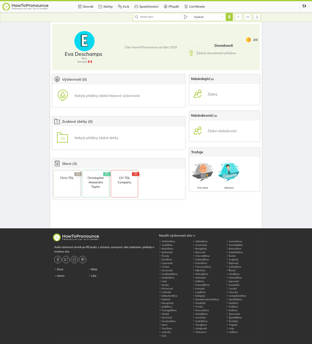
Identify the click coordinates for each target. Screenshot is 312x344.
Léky (92, 275)
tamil (163, 324)
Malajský (199, 295)
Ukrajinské (200, 328)
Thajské (231, 324)
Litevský (232, 292)
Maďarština (166, 277)
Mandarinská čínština (206, 299)
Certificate (194, 6)
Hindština (232, 273)
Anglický (232, 259)
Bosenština (233, 248)
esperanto (166, 263)
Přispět (170, 6)
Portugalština (168, 310)
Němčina (199, 270)
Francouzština (202, 266)
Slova (58, 269)
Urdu (230, 328)
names (59, 275)
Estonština (200, 263)
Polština (232, 306)
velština (231, 332)
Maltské (164, 299)
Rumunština (201, 310)
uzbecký (165, 332)
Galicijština (233, 266)
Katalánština (234, 252)
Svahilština (200, 321)
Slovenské (233, 313)
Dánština (165, 259)
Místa (92, 269)
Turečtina (165, 328)
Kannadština (201, 284)
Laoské (231, 288)
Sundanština (167, 321)
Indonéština (234, 277)
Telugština (200, 324)
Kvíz (123, 6)
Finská (164, 266)
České (231, 255)
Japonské (232, 281)
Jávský (164, 284)
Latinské (165, 292)
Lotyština (199, 292)
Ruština (231, 310)
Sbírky (105, 6)
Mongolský (166, 303)
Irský (163, 281)
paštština (165, 306)
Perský (198, 306)
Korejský (199, 288)
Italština (198, 281)
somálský (199, 317)
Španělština (234, 317)
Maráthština (234, 299)
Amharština (234, 241)
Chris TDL (67, 178)
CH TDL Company (124, 180)
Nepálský (199, 303)
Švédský (232, 321)
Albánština (200, 241)
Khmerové (166, 288)
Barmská (199, 252)
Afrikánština (167, 241)
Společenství (145, 6)
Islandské (199, 277)
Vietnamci (200, 332)
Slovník (85, 6)
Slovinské (165, 317)
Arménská (200, 244)
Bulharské (166, 252)
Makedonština (168, 295)
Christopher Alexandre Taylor (95, 182)
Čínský (164, 255)
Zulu (162, 335)
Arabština (166, 244)
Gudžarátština (168, 273)
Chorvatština (201, 255)
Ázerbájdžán (234, 244)
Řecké (231, 270)
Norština (232, 303)
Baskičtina (166, 248)
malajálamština (236, 295)
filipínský (232, 263)
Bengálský (200, 248)
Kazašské (232, 284)
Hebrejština (200, 273)
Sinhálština (200, 313)
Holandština (201, 259)
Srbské (164, 313)
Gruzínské (166, 270)
